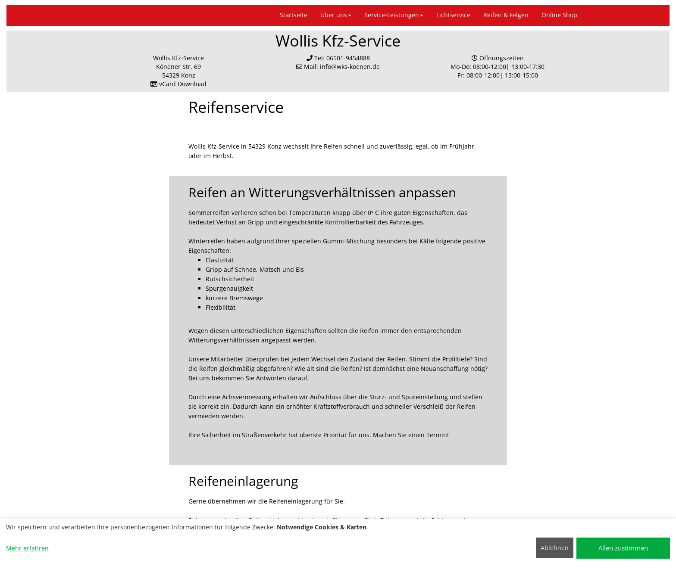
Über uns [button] (335, 15)
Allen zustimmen (623, 548)
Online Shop (559, 15)
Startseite (293, 15)
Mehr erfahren (27, 548)
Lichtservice (453, 15)
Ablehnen (555, 548)
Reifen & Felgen (506, 15)
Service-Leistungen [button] (393, 15)
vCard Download (178, 84)
